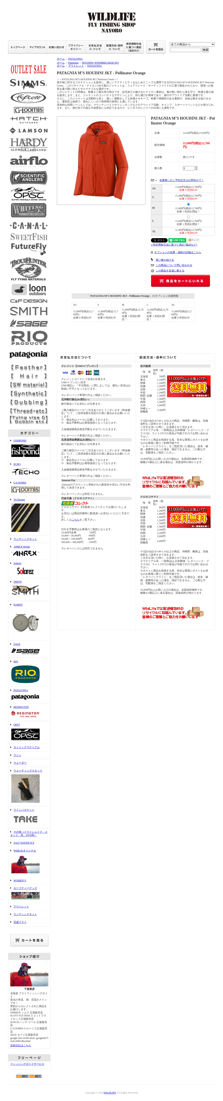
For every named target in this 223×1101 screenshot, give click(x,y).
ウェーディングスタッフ (29, 786)
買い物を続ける (165, 259)
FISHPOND (29, 448)
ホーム (61, 58)
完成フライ (20, 922)
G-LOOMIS (29, 487)
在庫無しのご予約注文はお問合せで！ (181, 180)
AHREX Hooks (29, 551)
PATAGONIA (29, 695)
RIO (29, 672)
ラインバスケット (29, 817)
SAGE (29, 649)
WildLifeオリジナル (29, 861)
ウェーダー (20, 762)
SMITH (29, 589)
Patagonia (73, 62)
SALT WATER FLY (24, 842)
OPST (29, 732)
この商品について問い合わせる (174, 265)
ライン (17, 755)
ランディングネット (25, 539)
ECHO (29, 470)
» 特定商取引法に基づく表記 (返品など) (174, 244)
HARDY (29, 620)
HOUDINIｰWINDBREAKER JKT (100, 62)
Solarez (29, 569)
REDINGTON (29, 712)
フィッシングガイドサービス (27, 1063)
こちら (75, 519)
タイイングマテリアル (27, 747)
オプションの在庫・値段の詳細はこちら (177, 252)
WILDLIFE (110, 1092)
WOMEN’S (20, 880)
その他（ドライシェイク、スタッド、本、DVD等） (28, 833)
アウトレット (21, 906)
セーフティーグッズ (29, 894)
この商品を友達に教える (170, 270)
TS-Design (29, 515)
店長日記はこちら (20, 1045)
